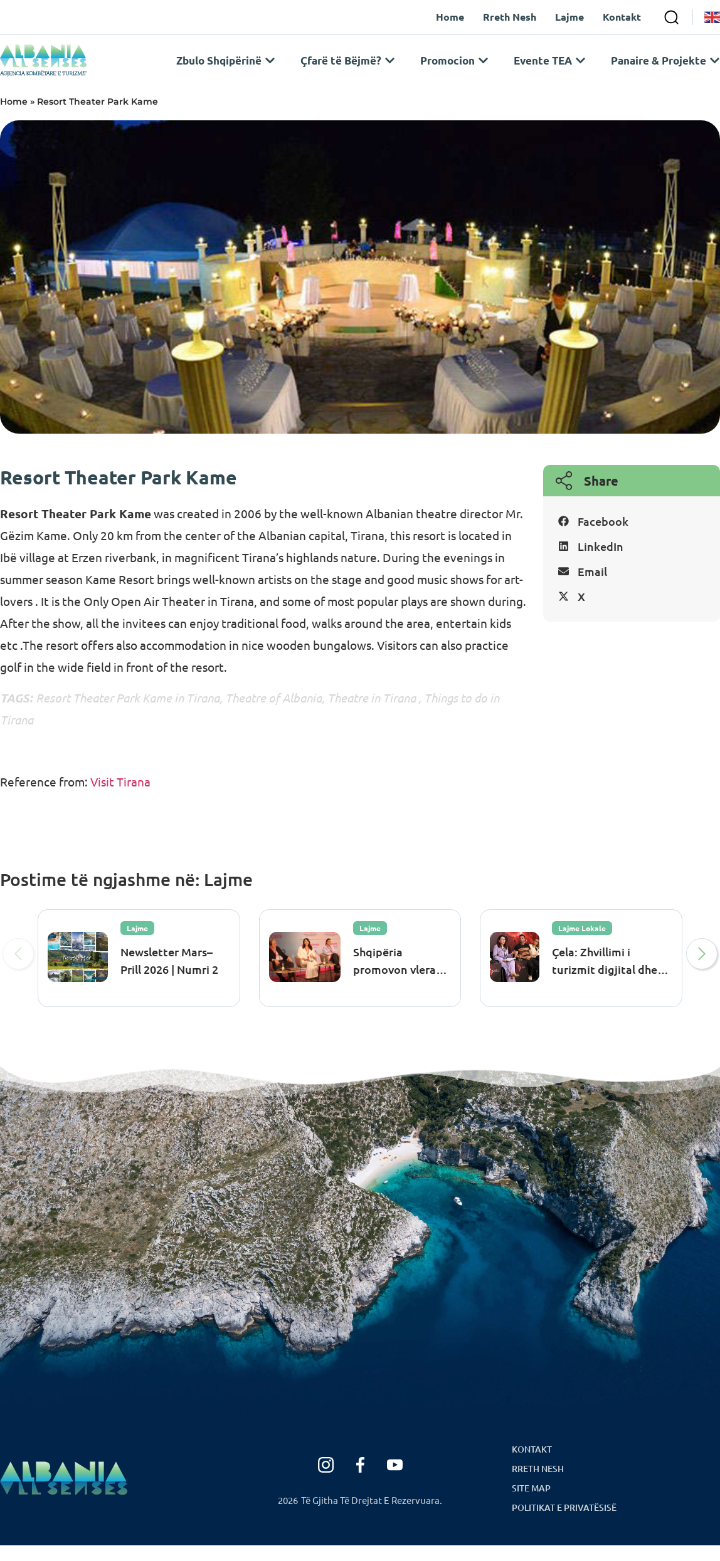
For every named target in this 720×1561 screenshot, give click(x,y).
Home (14, 117)
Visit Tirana (119, 797)
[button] (631, 537)
